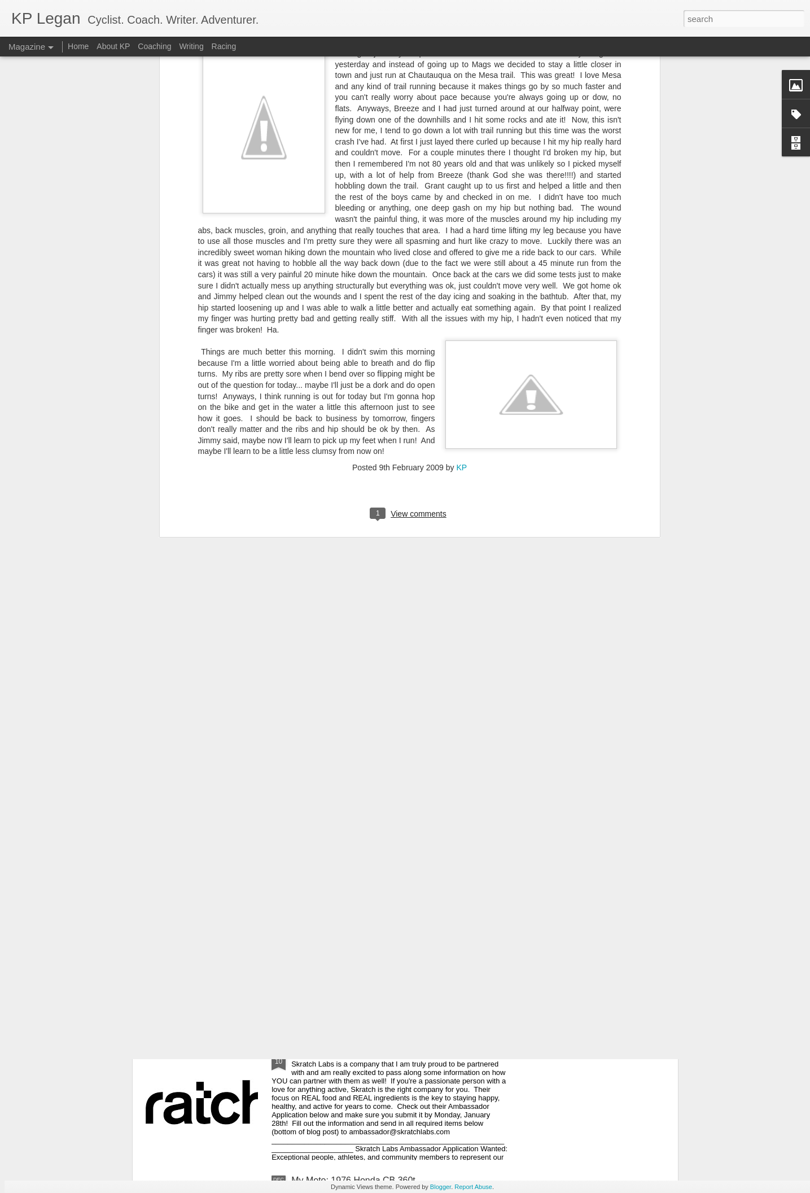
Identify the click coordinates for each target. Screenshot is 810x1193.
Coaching (154, 46)
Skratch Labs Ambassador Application (367, 1052)
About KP (113, 46)
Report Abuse (473, 1186)
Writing (191, 46)
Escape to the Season (335, 796)
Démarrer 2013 (321, 924)
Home (78, 46)
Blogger (440, 1186)
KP (461, 268)
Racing (224, 46)
